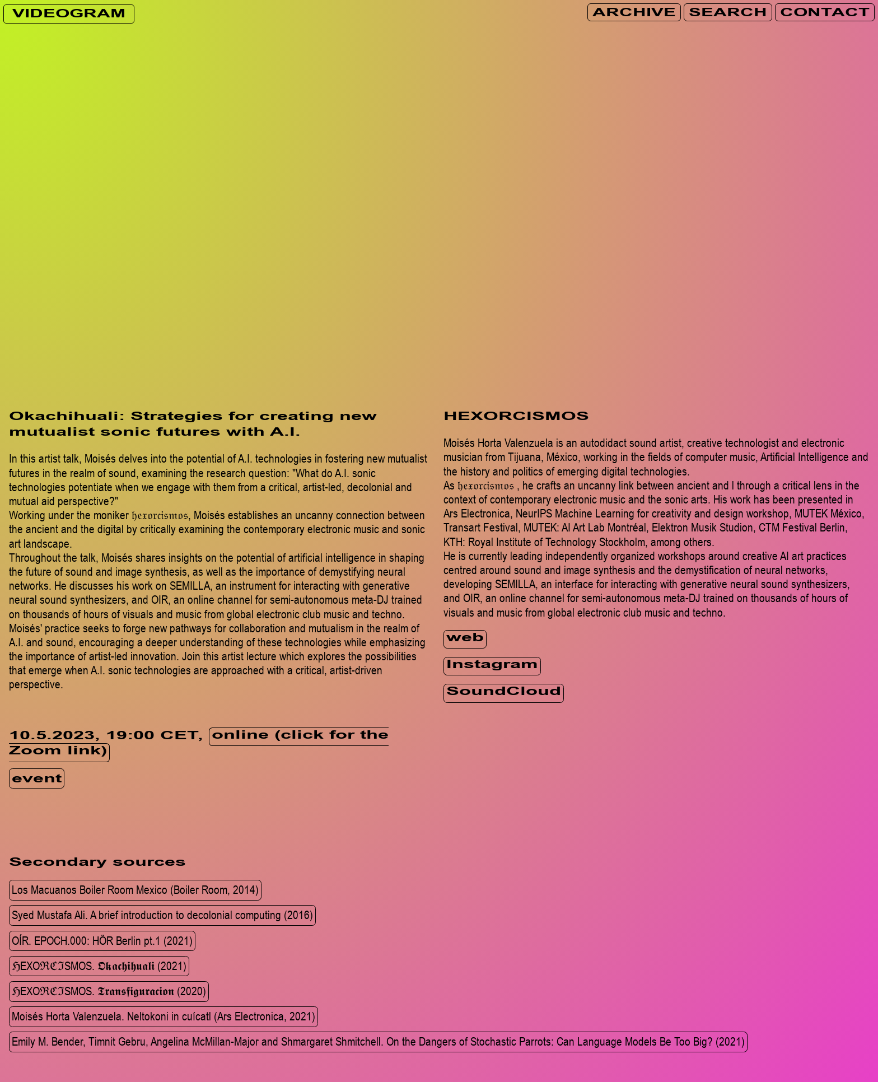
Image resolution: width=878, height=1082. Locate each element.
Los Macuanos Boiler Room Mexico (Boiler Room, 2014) (135, 889)
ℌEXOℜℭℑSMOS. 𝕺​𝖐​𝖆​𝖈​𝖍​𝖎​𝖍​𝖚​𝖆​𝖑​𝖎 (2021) (99, 965)
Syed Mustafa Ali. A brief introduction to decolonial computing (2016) (162, 915)
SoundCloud (503, 692)
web (465, 639)
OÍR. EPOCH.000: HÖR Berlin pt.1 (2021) (102, 940)
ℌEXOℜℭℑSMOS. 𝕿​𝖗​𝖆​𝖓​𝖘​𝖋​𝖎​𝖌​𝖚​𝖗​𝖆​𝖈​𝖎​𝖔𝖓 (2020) (109, 990)
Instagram (492, 665)
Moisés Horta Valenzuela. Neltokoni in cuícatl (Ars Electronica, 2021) (163, 1016)
